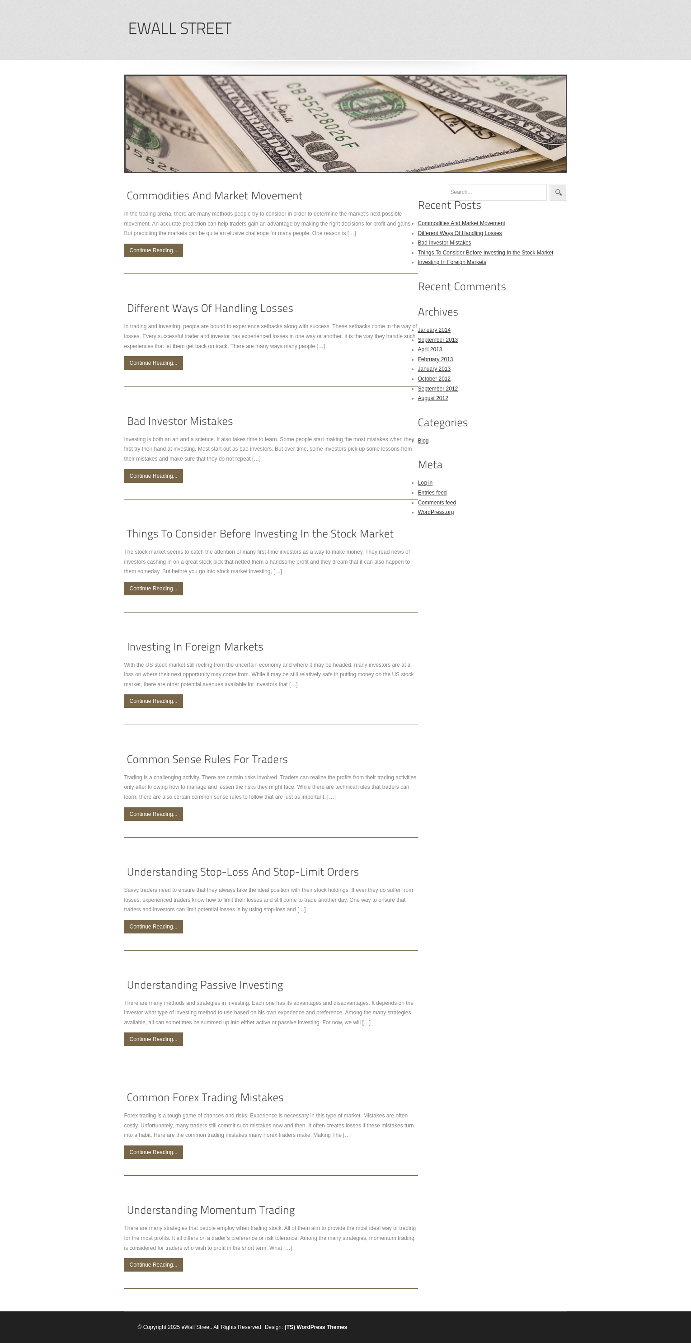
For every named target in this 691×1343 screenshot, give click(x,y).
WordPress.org (436, 512)
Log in (425, 483)
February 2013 (435, 359)
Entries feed (432, 493)
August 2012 (433, 398)
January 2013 (434, 369)
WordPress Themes (321, 1327)
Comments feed (437, 503)
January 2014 (434, 330)
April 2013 (430, 349)
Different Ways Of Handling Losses (460, 233)
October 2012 (434, 379)
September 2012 (438, 389)
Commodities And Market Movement (461, 223)
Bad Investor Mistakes (444, 243)
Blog (423, 441)
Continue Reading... (154, 250)
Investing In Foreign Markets (452, 262)
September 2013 (438, 340)
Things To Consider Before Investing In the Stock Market (486, 253)
